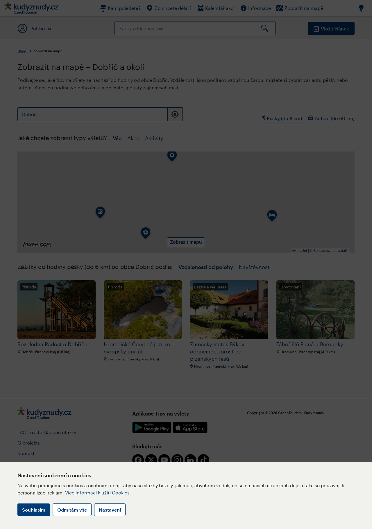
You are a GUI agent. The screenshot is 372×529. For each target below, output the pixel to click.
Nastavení (110, 509)
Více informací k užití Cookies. (98, 492)
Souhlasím (33, 509)
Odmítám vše (72, 509)
